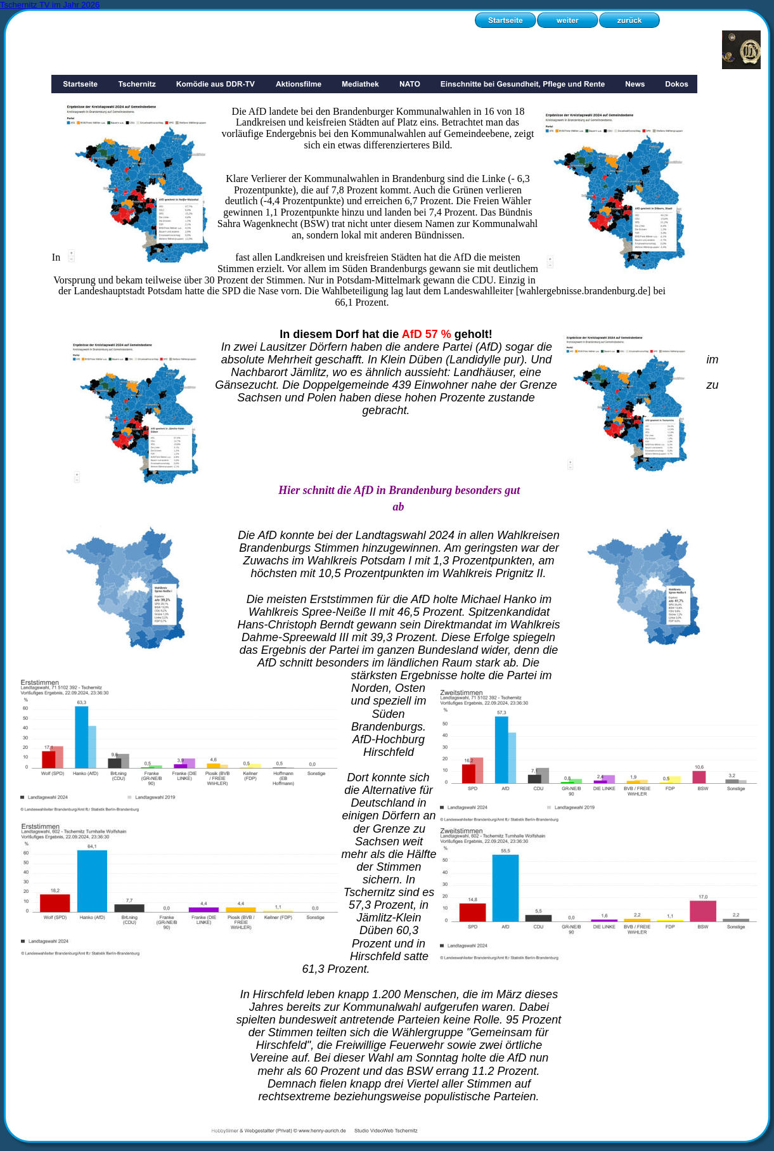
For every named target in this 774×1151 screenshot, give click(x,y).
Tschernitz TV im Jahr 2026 (50, 5)
